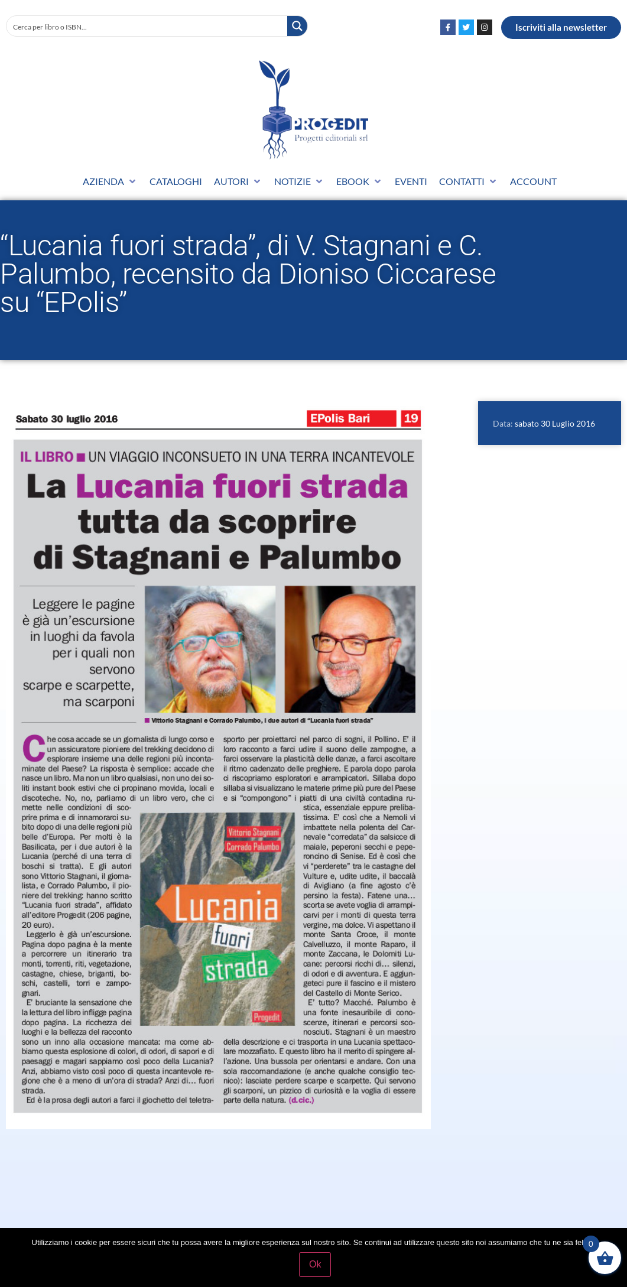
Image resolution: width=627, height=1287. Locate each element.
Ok (316, 1265)
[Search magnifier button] (297, 26)
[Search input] (147, 26)
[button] (110, 181)
